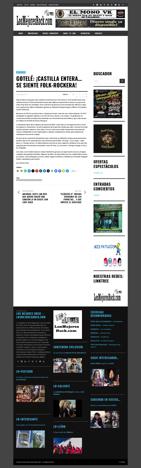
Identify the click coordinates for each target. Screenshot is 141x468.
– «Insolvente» (107, 321)
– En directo (100, 337)
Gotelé (28, 180)
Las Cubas (33, 180)
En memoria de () (69, 353)
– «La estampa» (101, 329)
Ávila (18, 180)
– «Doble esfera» (102, 325)
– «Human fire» (100, 333)
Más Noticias (21, 72)
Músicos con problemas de (103, 405)
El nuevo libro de (63, 432)
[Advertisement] (70, 53)
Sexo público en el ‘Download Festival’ (30, 425)
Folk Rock (23, 180)
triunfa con (102, 363)
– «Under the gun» (102, 341)
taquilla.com (98, 173)
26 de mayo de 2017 (23, 94)
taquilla (96, 195)
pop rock (39, 180)
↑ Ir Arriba (121, 462)
